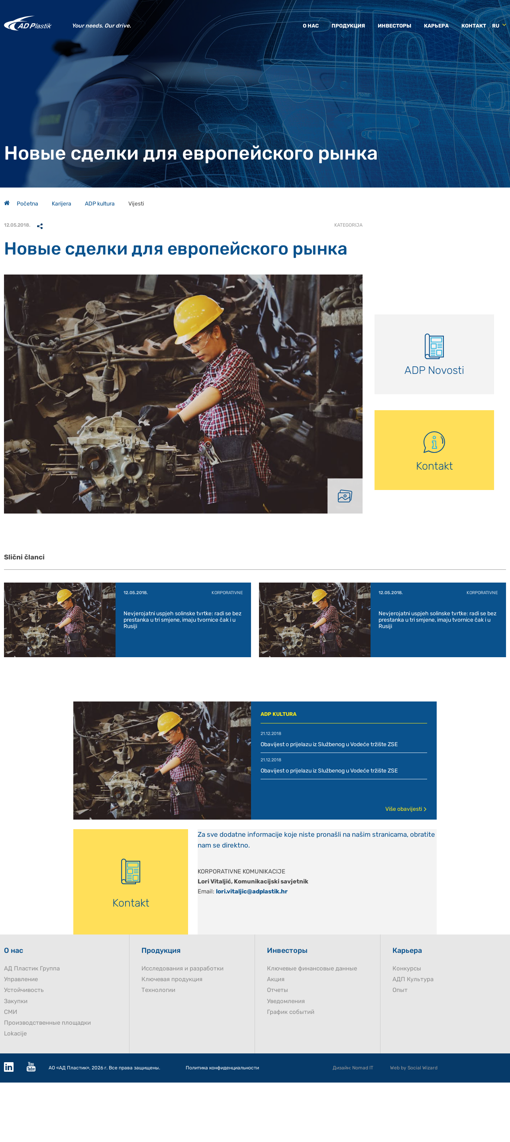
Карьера (436, 26)
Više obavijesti (406, 809)
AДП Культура (413, 979)
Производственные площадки (47, 1023)
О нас (311, 26)
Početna (21, 203)
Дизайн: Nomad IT (353, 1068)
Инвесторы (394, 26)
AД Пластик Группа (32, 968)
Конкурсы (406, 968)
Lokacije (15, 1033)
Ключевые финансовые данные (312, 968)
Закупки (15, 1001)
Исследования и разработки (182, 968)
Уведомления (286, 1001)
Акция (275, 979)
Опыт (400, 990)
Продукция (348, 26)
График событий (290, 1012)
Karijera (61, 203)
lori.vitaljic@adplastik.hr (252, 891)
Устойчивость (24, 990)
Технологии (158, 990)
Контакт (473, 26)
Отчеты (277, 990)
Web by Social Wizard (413, 1068)
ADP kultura (100, 203)
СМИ (10, 1012)
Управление (21, 979)
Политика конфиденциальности (222, 1068)
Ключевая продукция (171, 979)
